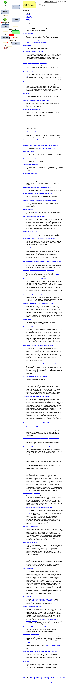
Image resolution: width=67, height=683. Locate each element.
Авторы (28, 20)
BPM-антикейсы (26, 118)
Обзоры (28, 14)
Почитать (10, 29)
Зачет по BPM (26, 642)
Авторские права (59, 678)
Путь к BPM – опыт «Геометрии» (31, 25)
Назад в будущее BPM (28, 71)
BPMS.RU (5, 11)
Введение (15, 19)
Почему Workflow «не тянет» (30, 542)
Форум (52, 677)
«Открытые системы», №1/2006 (53, 645)
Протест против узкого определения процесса (34, 51)
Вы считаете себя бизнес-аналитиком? (32, 294)
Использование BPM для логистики (36, 40)
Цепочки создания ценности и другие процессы (34, 216)
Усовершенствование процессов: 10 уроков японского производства (39, 303)
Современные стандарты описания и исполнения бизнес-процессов (39, 200)
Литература (16, 32)
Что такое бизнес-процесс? (29, 158)
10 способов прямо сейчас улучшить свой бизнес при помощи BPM (39, 556)
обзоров (57, 274)
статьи (36, 212)
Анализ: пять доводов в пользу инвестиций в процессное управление (40, 651)
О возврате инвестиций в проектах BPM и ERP (34, 278)
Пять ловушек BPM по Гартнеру (31, 131)
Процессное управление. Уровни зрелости (33, 81)
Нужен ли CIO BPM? (28, 209)
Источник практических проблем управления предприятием (37, 193)
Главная (25, 677)
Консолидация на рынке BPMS (30, 164)
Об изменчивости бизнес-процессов (31, 109)
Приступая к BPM (27, 45)
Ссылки (16, 43)
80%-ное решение (27, 319)
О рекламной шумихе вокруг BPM (31, 634)
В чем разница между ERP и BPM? (31, 493)
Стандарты (29, 17)
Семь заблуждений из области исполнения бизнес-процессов (38, 507)
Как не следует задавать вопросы (31, 471)
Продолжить (5, 15)
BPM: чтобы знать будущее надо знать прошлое (35, 376)
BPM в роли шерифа (28, 568)
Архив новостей (29, 678)
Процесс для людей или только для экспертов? (35, 63)
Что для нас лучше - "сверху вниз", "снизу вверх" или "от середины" (40, 145)
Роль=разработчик (5, 22)
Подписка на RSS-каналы (40, 678)
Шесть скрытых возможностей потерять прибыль (35, 139)
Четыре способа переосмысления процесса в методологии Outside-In (40, 238)
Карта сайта (51, 678)
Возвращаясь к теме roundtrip (40, 512)
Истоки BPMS (26, 661)
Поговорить (5, 31)
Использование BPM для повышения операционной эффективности (39, 446)
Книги (27, 19)
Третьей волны (31, 76)
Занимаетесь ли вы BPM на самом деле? (33, 456)
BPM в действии (27, 596)
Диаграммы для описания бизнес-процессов (33, 606)
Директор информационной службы (36, 213)
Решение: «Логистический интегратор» (36, 42)
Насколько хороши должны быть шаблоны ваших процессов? (38, 345)
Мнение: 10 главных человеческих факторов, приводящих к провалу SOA (41, 438)
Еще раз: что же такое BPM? (30, 231)
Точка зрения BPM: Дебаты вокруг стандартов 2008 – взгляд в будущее (40, 363)
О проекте (15, 6)
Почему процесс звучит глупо (46, 148)
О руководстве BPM (28, 326)
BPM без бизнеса (27, 123)
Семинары (5, 37)
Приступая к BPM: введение (30, 173)
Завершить (5, 42)
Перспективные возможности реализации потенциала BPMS (37, 187)
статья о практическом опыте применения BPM (43, 600)
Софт (5, 26)
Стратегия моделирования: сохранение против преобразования (38, 270)
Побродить (16, 37)
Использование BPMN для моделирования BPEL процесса (37, 626)
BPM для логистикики (28, 33)
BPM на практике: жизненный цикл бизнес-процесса (35, 381)
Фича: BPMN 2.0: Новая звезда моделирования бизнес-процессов (39, 178)
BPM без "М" (26, 93)
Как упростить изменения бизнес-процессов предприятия (37, 396)
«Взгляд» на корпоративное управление (32, 247)
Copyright (51, 682)
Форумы (28, 16)
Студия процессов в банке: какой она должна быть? (36, 100)
